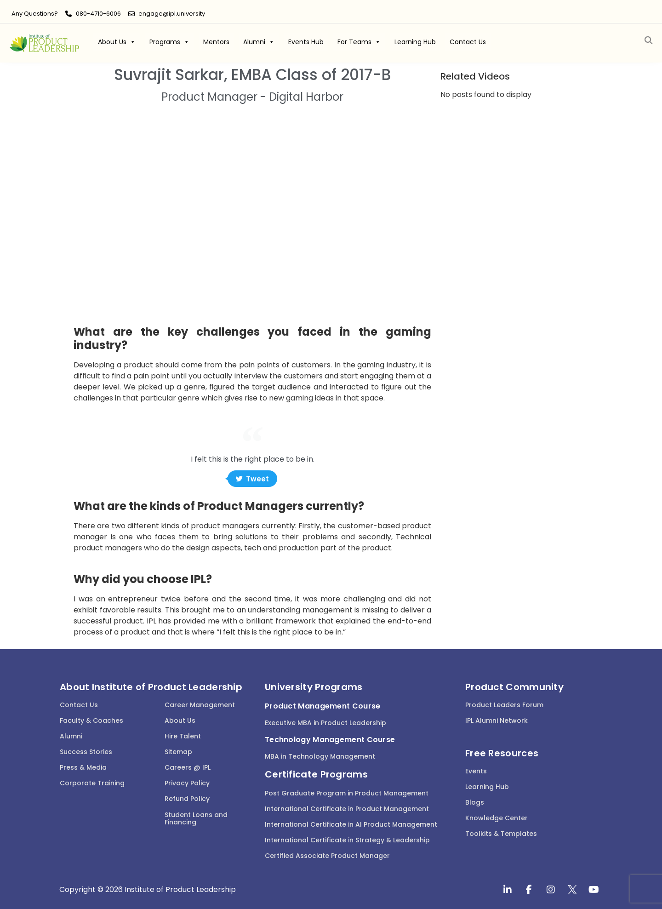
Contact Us (468, 41)
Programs (169, 42)
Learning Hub (415, 41)
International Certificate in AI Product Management (351, 824)
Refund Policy (187, 798)
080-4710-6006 (98, 13)
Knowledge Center (496, 818)
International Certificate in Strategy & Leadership (347, 840)
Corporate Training (92, 783)
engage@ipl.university (171, 13)
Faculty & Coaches (91, 720)
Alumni (258, 42)
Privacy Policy (187, 783)
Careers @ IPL (188, 767)
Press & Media (83, 767)
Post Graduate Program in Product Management (346, 793)
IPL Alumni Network (496, 720)
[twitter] (572, 889)
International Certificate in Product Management (347, 808)
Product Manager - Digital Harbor (252, 96)
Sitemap (178, 751)
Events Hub (306, 41)
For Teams (359, 42)
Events (476, 771)
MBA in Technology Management (320, 756)
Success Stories (86, 751)
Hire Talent (183, 736)
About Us (117, 42)
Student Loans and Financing (196, 818)
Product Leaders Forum (504, 704)
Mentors (216, 41)
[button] (648, 41)
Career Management (200, 704)
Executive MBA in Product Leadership (325, 722)
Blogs (474, 802)
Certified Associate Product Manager (327, 855)
